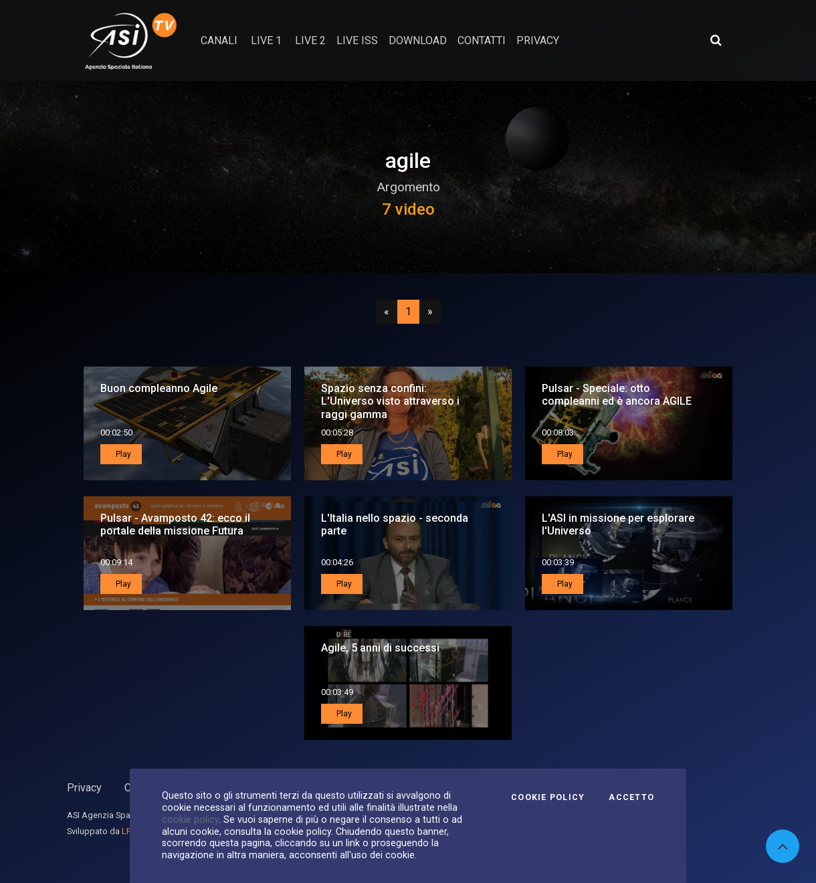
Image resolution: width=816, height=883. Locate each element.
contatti (481, 40)
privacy (537, 40)
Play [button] (122, 454)
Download (418, 40)
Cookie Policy (548, 797)
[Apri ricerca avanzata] (716, 40)
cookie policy (190, 819)
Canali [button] (219, 40)
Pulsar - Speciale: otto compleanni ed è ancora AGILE (617, 394)
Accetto (631, 797)
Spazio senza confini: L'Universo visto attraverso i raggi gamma (390, 401)
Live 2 (310, 40)
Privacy (84, 787)
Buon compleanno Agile (158, 388)
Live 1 (266, 40)
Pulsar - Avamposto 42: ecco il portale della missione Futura (175, 524)
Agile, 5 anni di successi (380, 648)
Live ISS (357, 40)
